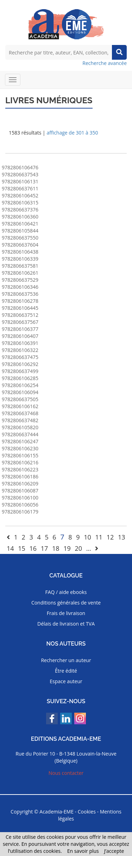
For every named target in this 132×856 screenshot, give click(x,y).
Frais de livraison (66, 613)
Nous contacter (66, 773)
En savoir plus (83, 851)
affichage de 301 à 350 (72, 132)
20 (78, 548)
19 (67, 548)
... (88, 548)
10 (87, 537)
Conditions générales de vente (66, 602)
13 (121, 537)
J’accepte (114, 851)
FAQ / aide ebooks (66, 592)
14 (10, 548)
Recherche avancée (104, 63)
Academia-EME (56, 811)
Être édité (66, 670)
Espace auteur (66, 681)
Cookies (87, 811)
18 (55, 548)
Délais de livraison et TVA (66, 623)
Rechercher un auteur (66, 660)
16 (33, 548)
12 (110, 537)
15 (21, 548)
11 (98, 537)
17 (44, 548)
